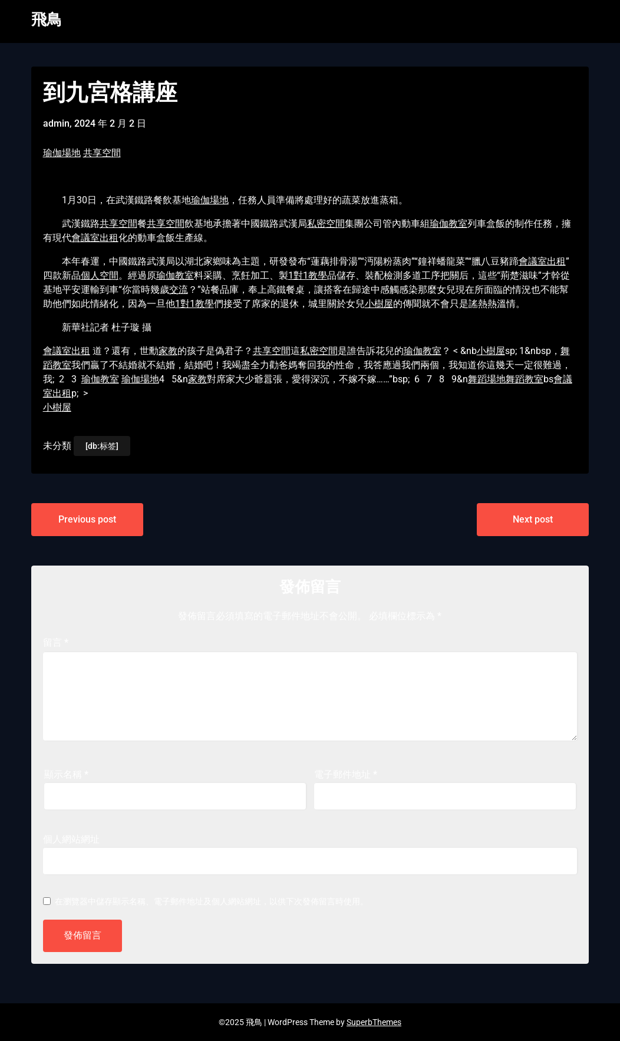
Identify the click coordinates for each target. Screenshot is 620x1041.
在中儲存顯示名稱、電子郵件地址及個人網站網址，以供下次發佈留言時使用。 (211, 901)
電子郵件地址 (345, 774)
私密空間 (326, 223)
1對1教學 (307, 275)
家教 (168, 350)
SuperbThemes (374, 1022)
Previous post (87, 519)
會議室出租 (94, 237)
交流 (178, 289)
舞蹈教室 (524, 379)
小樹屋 (379, 303)
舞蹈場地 (487, 379)
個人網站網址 (71, 839)
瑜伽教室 (448, 223)
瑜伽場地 (62, 152)
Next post (533, 519)
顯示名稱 (66, 774)
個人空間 (99, 275)
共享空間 (102, 152)
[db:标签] (101, 446)
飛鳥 (46, 19)
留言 (55, 642)
